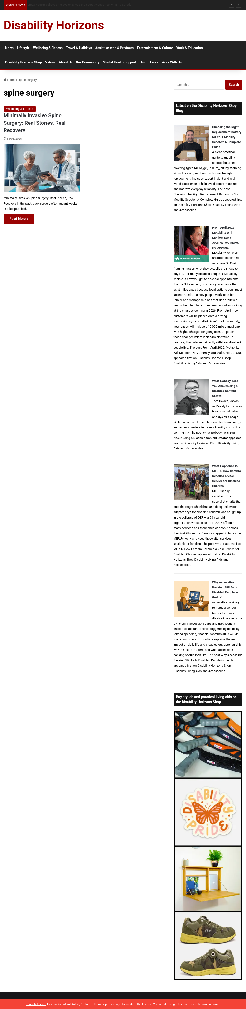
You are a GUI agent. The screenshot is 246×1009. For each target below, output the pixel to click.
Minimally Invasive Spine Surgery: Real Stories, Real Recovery (35, 123)
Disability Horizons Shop (23, 62)
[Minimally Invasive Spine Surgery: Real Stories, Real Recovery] (42, 168)
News (9, 48)
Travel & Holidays (79, 48)
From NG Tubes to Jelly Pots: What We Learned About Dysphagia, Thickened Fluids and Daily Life (91, 4)
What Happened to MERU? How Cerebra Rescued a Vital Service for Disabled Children (226, 476)
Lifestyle (23, 48)
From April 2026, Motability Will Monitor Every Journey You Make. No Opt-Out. (225, 237)
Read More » (19, 219)
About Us (65, 62)
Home (9, 80)
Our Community (87, 62)
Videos (50, 62)
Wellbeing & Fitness (48, 48)
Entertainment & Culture (155, 48)
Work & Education (189, 48)
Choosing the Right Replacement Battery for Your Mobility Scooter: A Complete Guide (226, 137)
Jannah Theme (36, 1004)
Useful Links (149, 62)
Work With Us (172, 62)
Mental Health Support (119, 62)
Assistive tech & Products (114, 48)
